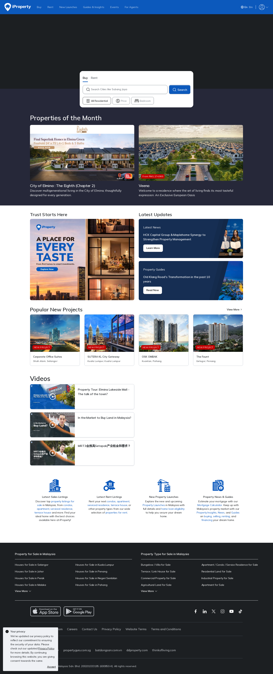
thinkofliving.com (164, 650)
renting (226, 516)
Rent (50, 7)
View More (235, 309)
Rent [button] (94, 78)
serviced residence (61, 508)
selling (216, 516)
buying (208, 516)
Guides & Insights (93, 7)
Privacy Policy (111, 629)
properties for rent (116, 512)
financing (206, 520)
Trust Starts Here (82, 259)
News (221, 512)
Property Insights (207, 512)
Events (114, 7)
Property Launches (154, 505)
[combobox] (129, 89)
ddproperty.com (137, 650)
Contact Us (89, 629)
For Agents (131, 7)
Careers (72, 629)
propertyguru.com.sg (77, 650)
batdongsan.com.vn (108, 650)
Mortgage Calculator (209, 505)
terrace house (42, 512)
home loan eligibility (173, 508)
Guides (235, 512)
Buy (39, 7)
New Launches (68, 7)
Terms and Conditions (166, 629)
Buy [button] (85, 78)
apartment (43, 508)
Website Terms (136, 629)
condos (67, 505)
